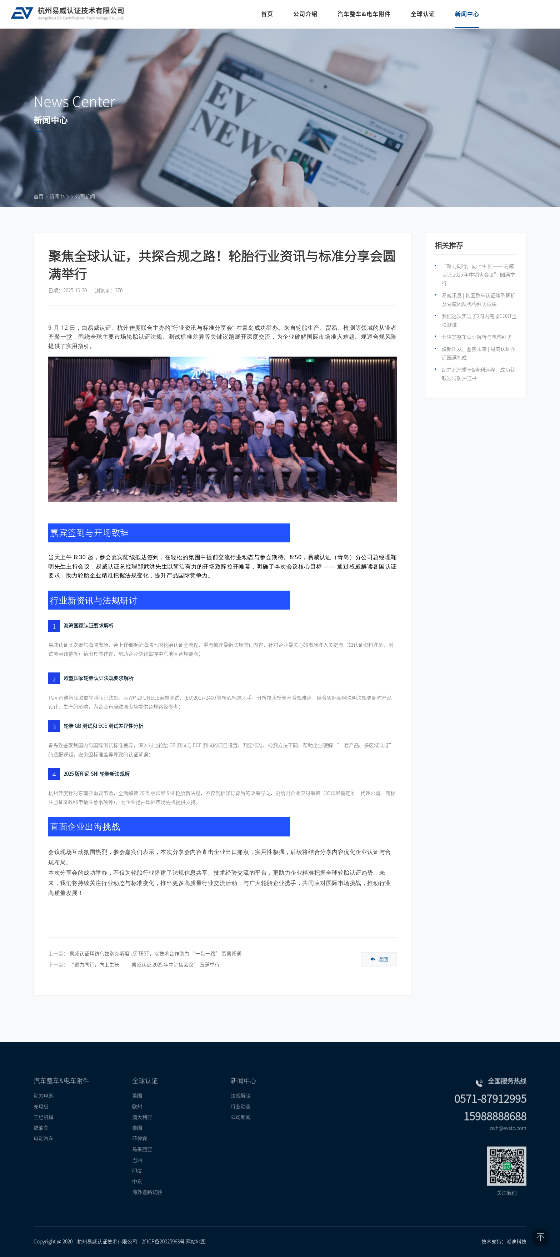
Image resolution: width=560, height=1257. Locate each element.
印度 (137, 1182)
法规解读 (241, 1107)
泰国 (137, 1139)
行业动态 (241, 1118)
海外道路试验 (147, 1203)
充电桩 (41, 1118)
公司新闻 (85, 196)
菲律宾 (139, 1150)
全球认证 (422, 14)
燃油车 (41, 1139)
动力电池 (44, 1107)
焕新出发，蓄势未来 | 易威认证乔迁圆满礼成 (478, 353)
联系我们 (523, 14)
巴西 (137, 1171)
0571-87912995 (490, 1110)
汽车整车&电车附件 (363, 14)
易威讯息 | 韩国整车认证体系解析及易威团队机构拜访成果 (478, 300)
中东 (137, 1193)
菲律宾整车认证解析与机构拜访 (477, 336)
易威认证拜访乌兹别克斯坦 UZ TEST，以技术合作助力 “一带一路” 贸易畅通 (155, 953)
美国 (137, 1107)
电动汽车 (44, 1150)
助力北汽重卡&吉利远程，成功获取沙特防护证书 (478, 374)
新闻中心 (466, 14)
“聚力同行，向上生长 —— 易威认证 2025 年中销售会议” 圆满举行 (144, 964)
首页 (266, 14)
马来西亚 (142, 1160)
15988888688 (495, 1128)
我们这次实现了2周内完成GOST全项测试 (479, 320)
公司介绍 (304, 14)
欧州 (137, 1118)
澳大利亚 (142, 1128)
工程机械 (44, 1128)
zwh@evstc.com (508, 1139)
